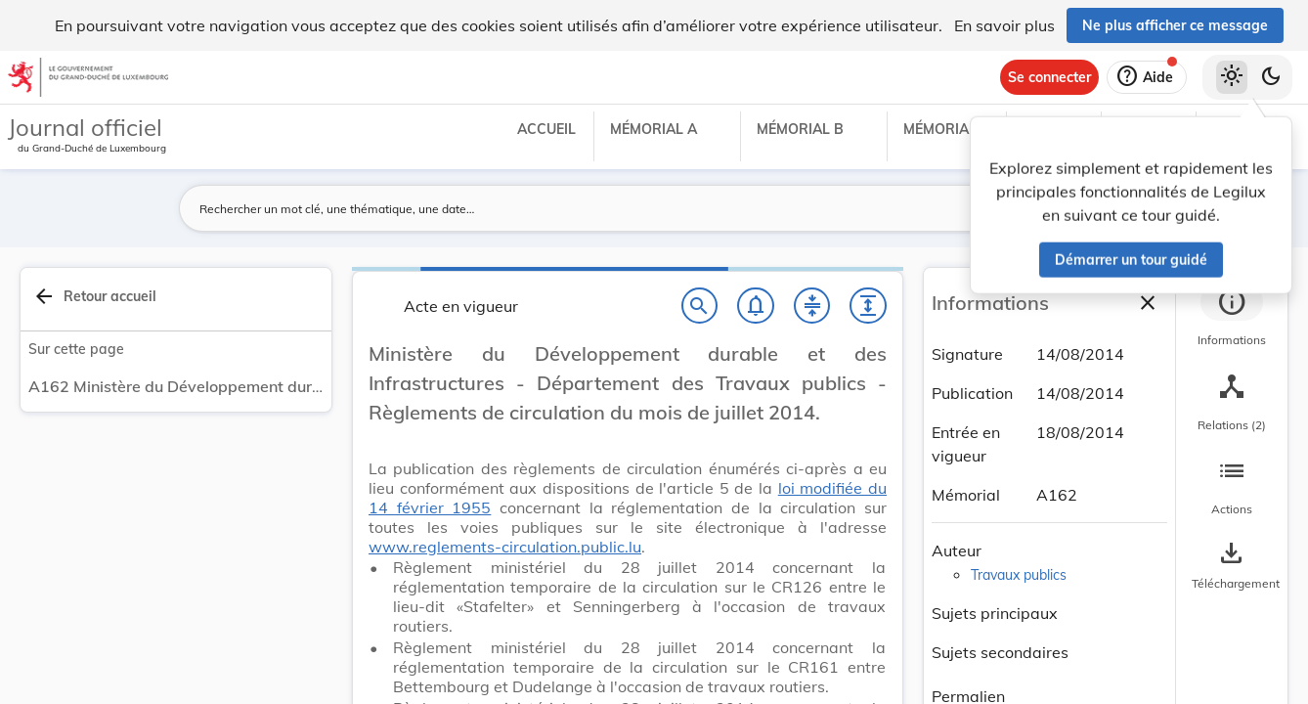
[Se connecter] (1049, 77)
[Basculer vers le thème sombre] (1270, 77)
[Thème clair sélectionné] (1231, 77)
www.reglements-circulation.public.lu (505, 546)
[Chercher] (700, 306)
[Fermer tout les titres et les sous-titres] (812, 306)
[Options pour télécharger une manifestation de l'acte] (1232, 566)
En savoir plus (1004, 25)
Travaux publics (1019, 575)
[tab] (1232, 318)
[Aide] (1147, 77)
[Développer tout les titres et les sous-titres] (868, 306)
